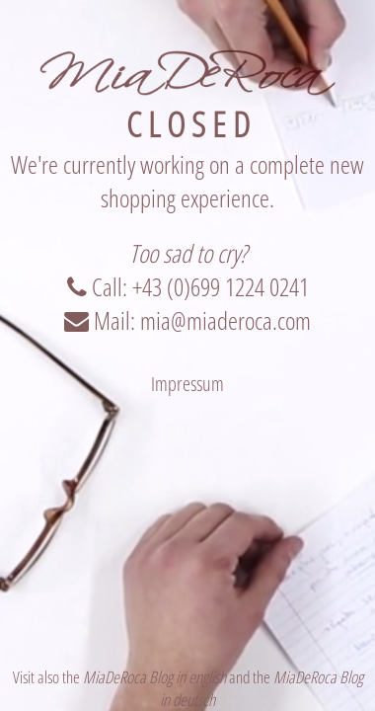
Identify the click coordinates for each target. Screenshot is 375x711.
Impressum (187, 383)
